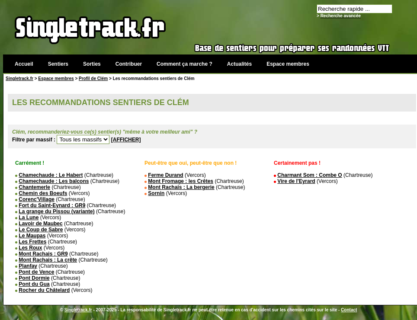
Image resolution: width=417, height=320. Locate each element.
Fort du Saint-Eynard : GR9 (52, 205)
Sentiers (58, 64)
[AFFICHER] (126, 140)
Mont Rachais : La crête (48, 260)
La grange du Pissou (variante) (56, 211)
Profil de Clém (93, 78)
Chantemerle (34, 187)
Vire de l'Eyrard (296, 181)
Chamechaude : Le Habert (51, 175)
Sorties (92, 64)
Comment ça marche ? (184, 64)
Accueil (24, 64)
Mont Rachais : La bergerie (181, 187)
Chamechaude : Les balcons (54, 181)
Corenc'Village (37, 199)
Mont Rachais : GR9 (43, 254)
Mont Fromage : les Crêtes (180, 181)
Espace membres (287, 64)
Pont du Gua (34, 284)
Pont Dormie (34, 278)
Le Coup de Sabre (41, 230)
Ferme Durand (165, 175)
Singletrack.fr (19, 78)
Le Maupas (32, 236)
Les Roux (30, 248)
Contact (349, 309)
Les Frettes (32, 242)
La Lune (28, 217)
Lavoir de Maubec (40, 224)
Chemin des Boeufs (43, 193)
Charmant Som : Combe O (309, 175)
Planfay (28, 266)
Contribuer (128, 64)
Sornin (156, 193)
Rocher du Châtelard (44, 290)
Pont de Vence (36, 272)
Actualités (239, 64)
